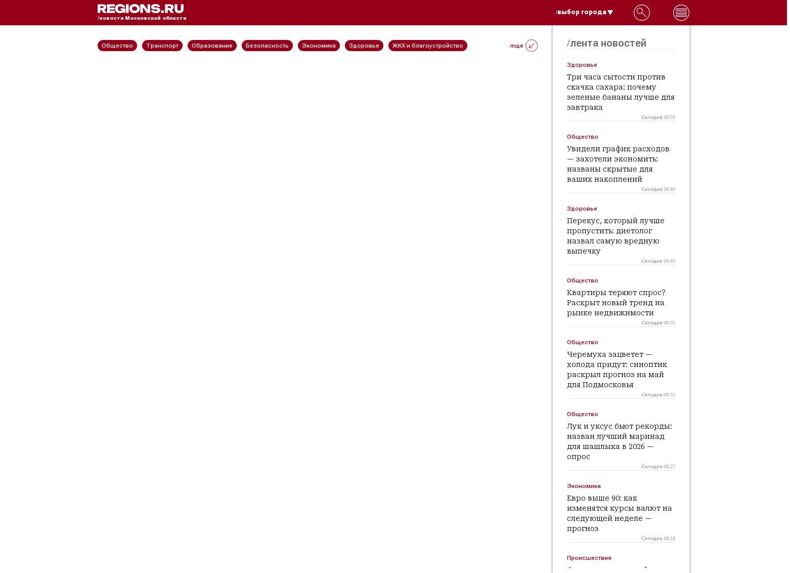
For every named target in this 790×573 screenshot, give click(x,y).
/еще (523, 45)
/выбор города (584, 12)
